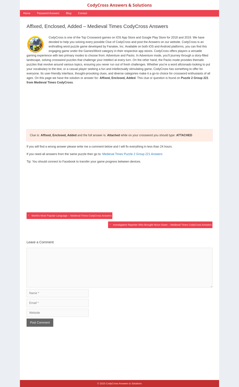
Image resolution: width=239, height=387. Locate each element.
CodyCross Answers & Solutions (119, 5)
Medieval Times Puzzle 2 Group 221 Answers (132, 154)
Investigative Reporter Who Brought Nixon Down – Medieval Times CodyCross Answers (162, 224)
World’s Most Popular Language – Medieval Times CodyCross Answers (71, 215)
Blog (68, 13)
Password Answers (48, 13)
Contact (82, 13)
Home (26, 13)
